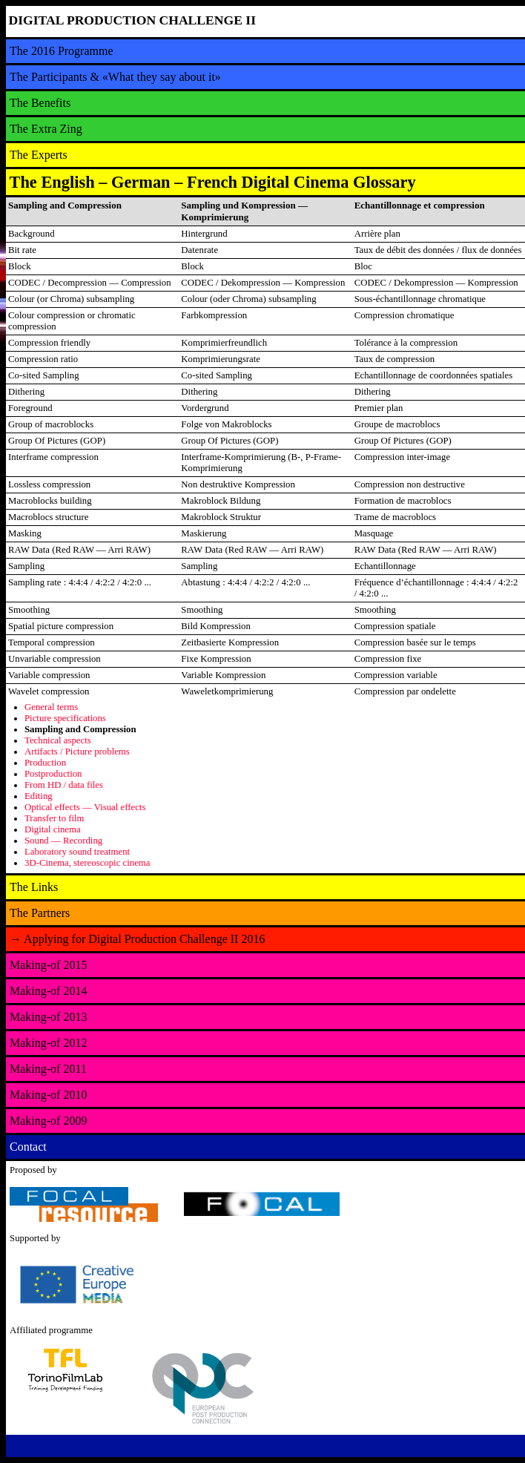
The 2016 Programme (61, 51)
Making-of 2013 (48, 1016)
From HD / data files (63, 785)
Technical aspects (57, 740)
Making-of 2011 (48, 1068)
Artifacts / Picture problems (77, 751)
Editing (38, 796)
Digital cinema (52, 829)
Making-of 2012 (48, 1042)
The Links (34, 887)
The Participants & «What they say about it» (115, 76)
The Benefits (40, 102)
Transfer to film (54, 818)
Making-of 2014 (48, 990)
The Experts (38, 154)
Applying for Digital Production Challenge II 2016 (137, 939)
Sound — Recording (63, 840)
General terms (51, 707)
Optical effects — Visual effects (84, 807)
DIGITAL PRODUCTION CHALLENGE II (133, 20)
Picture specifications (65, 718)
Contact (28, 1146)
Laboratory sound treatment (77, 851)
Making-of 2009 (48, 1120)
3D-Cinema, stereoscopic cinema (87, 863)
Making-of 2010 (48, 1094)
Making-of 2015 (48, 965)
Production (45, 762)
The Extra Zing (46, 128)
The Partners (40, 913)
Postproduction (53, 774)
